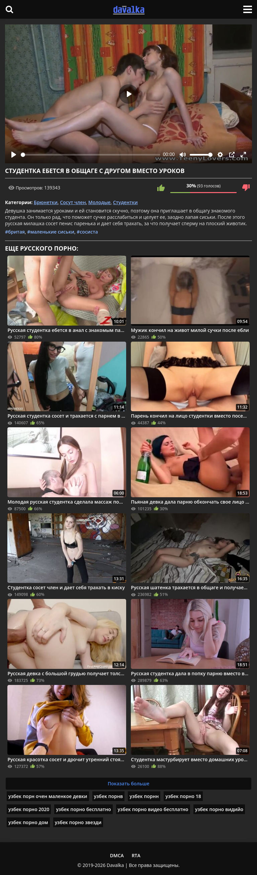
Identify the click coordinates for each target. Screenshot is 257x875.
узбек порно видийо (219, 809)
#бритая (15, 232)
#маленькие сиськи (50, 232)
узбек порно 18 (183, 796)
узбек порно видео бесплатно (153, 809)
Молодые (99, 202)
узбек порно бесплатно (83, 809)
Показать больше (129, 783)
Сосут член (73, 202)
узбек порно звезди (78, 822)
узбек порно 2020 (28, 809)
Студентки (125, 202)
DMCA (116, 855)
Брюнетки (46, 202)
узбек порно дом (28, 822)
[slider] (90, 155)
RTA (136, 855)
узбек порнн (144, 796)
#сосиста (87, 232)
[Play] (13, 154)
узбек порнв (108, 796)
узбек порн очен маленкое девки (47, 796)
